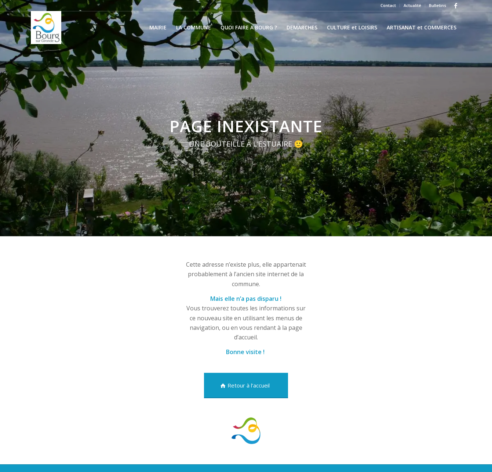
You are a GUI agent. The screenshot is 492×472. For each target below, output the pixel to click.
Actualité (412, 5)
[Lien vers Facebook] (455, 5)
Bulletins (437, 5)
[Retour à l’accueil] (246, 385)
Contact (388, 5)
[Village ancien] (46, 27)
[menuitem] (388, 5)
